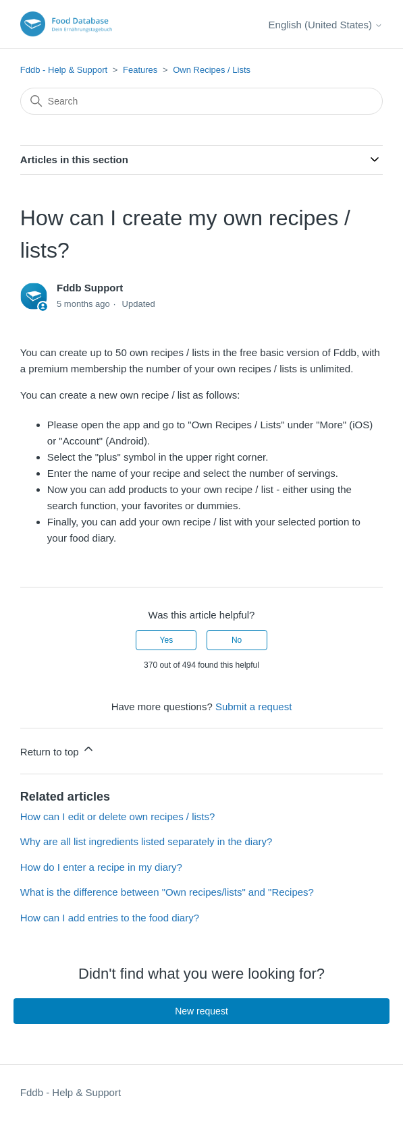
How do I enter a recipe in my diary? (101, 867)
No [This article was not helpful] (237, 640)
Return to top (57, 749)
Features (140, 70)
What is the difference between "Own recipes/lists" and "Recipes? (167, 892)
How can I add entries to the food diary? (109, 917)
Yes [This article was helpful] (166, 640)
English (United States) (326, 24)
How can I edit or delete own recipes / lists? (117, 816)
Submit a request (253, 706)
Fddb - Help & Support (63, 70)
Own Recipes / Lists (211, 70)
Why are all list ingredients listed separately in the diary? (146, 841)
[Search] (201, 101)
